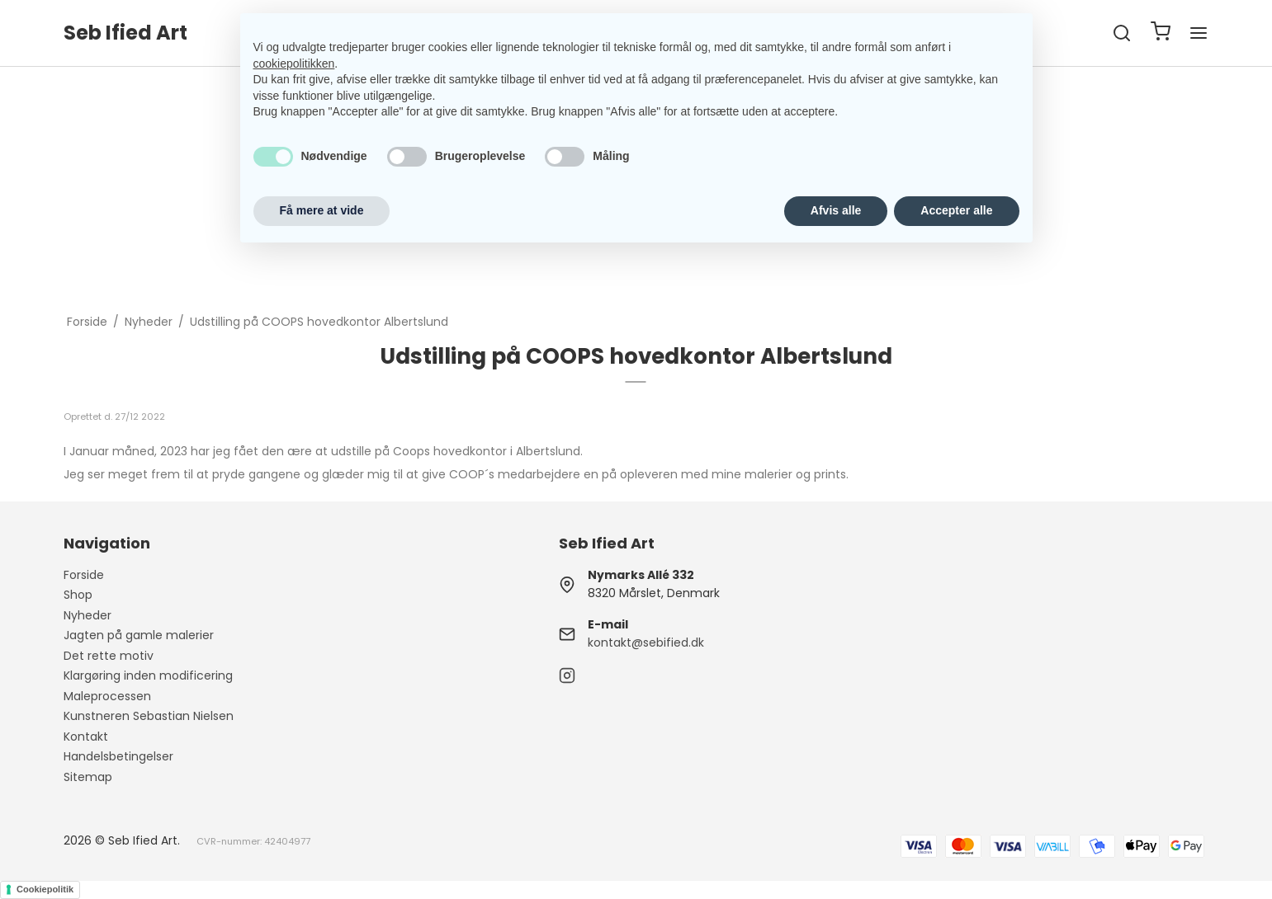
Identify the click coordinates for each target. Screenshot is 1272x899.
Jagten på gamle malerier (139, 635)
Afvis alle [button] (836, 210)
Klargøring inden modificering (148, 675)
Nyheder (87, 615)
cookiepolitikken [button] (294, 63)
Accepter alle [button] (956, 210)
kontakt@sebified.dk (646, 642)
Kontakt (86, 736)
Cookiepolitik (45, 889)
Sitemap (88, 777)
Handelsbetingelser (118, 756)
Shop (78, 594)
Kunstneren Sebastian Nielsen (149, 716)
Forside (84, 575)
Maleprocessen (107, 696)
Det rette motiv (109, 655)
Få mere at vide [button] (322, 210)
